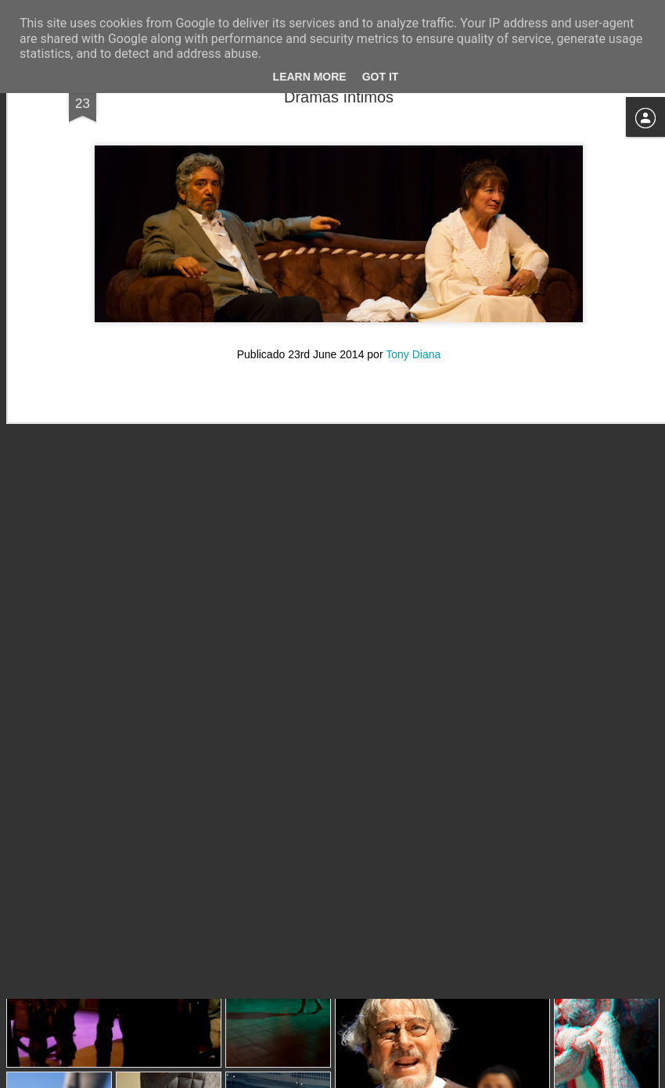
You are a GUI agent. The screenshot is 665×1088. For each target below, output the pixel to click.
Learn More (310, 76)
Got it (380, 76)
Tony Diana (413, 239)
